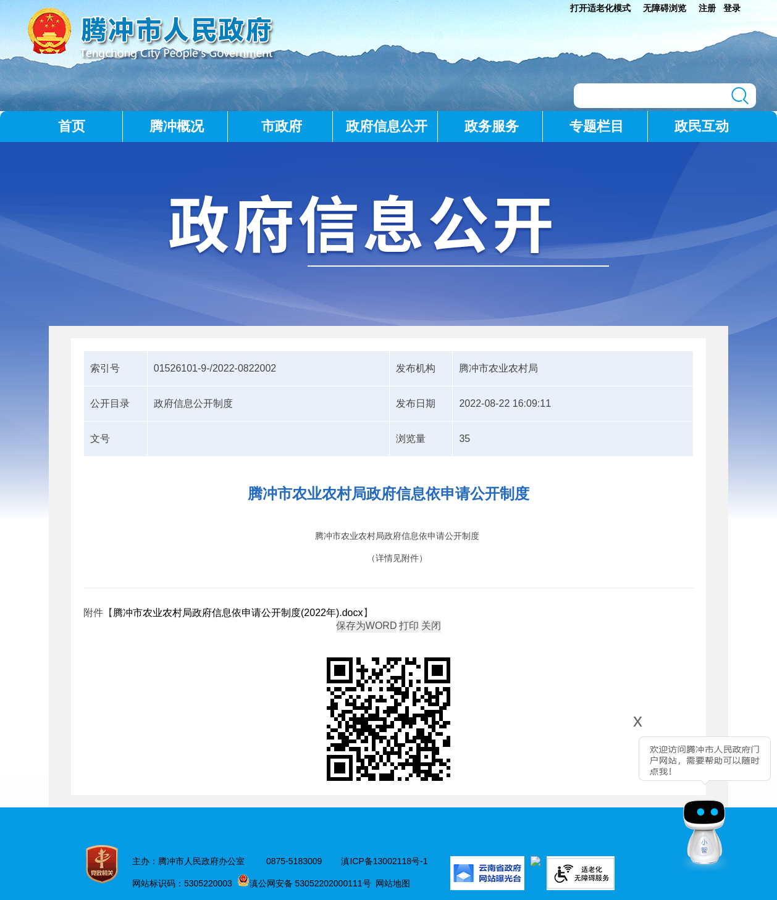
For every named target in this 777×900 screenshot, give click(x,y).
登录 (732, 8)
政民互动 (701, 126)
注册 (707, 8)
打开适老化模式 (600, 8)
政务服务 (491, 126)
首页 (71, 126)
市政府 (281, 126)
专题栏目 (596, 126)
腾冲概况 (176, 126)
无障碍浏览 (664, 8)
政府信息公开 (386, 126)
